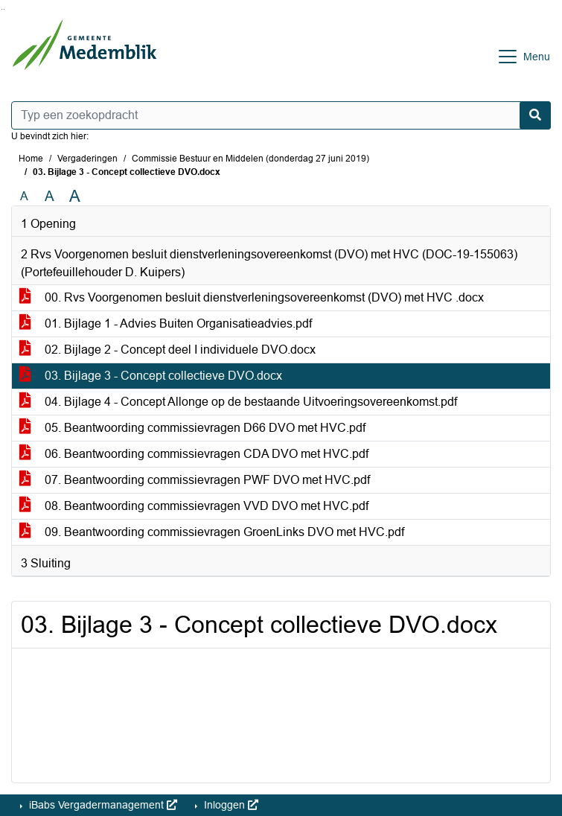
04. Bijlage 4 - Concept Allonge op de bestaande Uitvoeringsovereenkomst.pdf (238, 401)
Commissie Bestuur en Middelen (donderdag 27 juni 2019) (250, 158)
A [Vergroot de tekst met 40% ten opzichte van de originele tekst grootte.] (74, 196)
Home (31, 158)
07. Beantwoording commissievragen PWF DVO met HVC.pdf (194, 480)
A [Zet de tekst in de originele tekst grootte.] (24, 196)
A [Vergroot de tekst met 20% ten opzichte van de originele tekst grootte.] (49, 196)
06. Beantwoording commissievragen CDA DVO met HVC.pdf (193, 453)
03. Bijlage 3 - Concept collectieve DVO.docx (150, 375)
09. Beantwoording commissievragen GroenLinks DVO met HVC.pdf (211, 532)
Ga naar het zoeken (1, 9)
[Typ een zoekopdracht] (281, 115)
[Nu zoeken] (535, 115)
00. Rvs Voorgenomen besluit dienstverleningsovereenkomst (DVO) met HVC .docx (251, 297)
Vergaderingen (87, 158)
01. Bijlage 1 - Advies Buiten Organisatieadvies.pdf (165, 323)
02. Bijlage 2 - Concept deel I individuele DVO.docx (167, 349)
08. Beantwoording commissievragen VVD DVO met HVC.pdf (193, 506)
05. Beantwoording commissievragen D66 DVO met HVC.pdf (192, 427)
